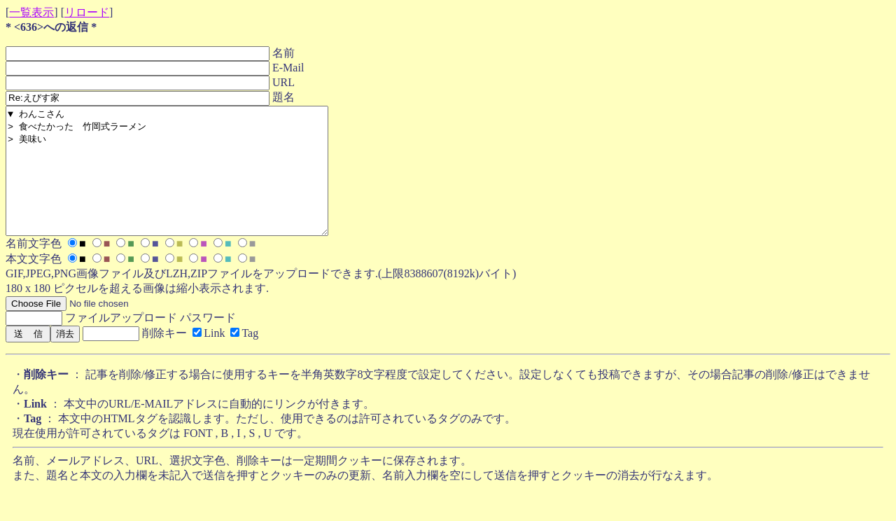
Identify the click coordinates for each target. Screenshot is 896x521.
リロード (86, 12)
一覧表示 (31, 12)
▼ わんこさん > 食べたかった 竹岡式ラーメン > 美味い (186, 183)
